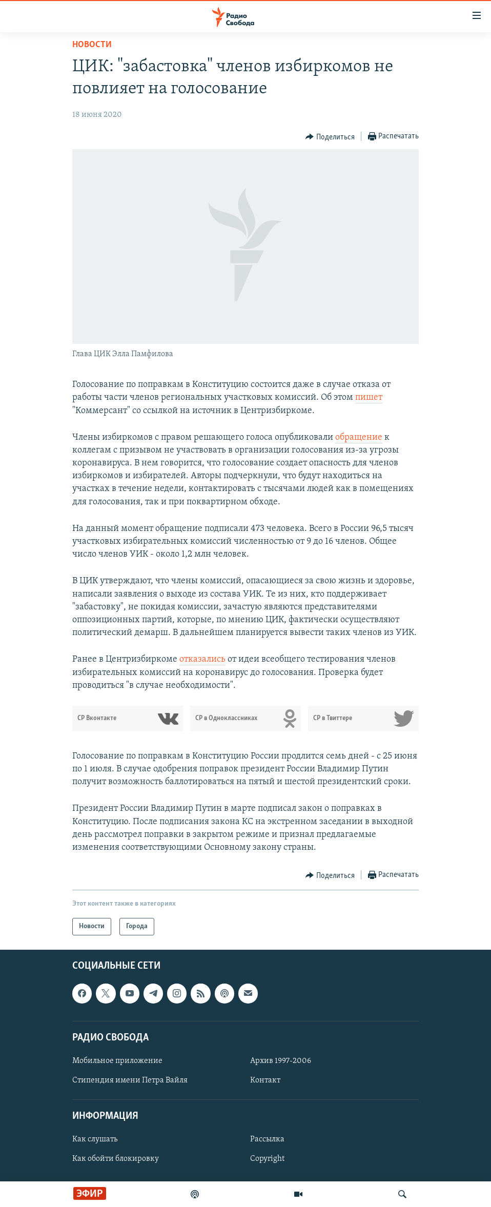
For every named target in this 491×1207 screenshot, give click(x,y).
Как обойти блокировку (115, 1159)
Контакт (265, 1080)
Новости (92, 45)
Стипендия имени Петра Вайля (130, 1080)
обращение (358, 437)
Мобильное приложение (117, 1061)
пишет (368, 397)
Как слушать (94, 1140)
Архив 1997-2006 (280, 1061)
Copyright (267, 1159)
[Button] (330, 136)
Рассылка (267, 1140)
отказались (202, 659)
